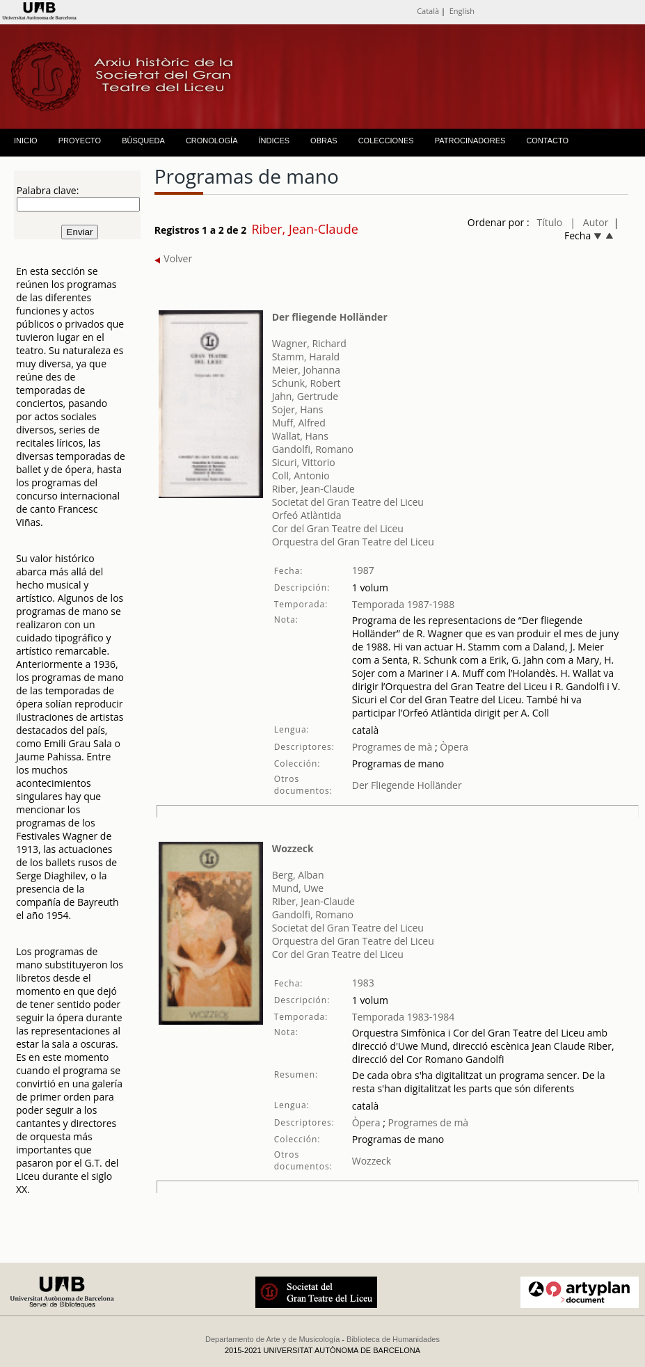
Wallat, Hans (300, 435)
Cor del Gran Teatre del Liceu (338, 528)
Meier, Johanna (306, 369)
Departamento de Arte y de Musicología (272, 1339)
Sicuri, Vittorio (303, 462)
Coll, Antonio (301, 475)
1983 (363, 982)
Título (550, 222)
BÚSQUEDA (143, 140)
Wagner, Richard (309, 343)
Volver (173, 258)
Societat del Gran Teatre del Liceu (348, 502)
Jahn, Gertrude (305, 396)
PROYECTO (80, 140)
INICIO (26, 140)
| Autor (589, 222)
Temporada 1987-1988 (403, 604)
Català (428, 11)
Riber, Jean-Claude (313, 488)
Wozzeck (293, 848)
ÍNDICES (273, 140)
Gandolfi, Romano (312, 449)
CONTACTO (547, 140)
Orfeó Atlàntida (307, 515)
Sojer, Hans (298, 409)
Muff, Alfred (299, 422)
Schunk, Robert (306, 383)
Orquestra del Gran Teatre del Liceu (353, 541)
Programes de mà (392, 746)
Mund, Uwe (298, 888)
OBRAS (323, 140)
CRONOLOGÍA (212, 140)
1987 (363, 570)
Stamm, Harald (306, 356)
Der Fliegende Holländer (407, 785)
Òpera (453, 746)
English (462, 11)
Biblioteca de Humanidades (393, 1339)
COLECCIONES (386, 140)
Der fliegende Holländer (330, 316)
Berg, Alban (298, 874)
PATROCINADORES (470, 140)
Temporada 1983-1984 (403, 1016)
